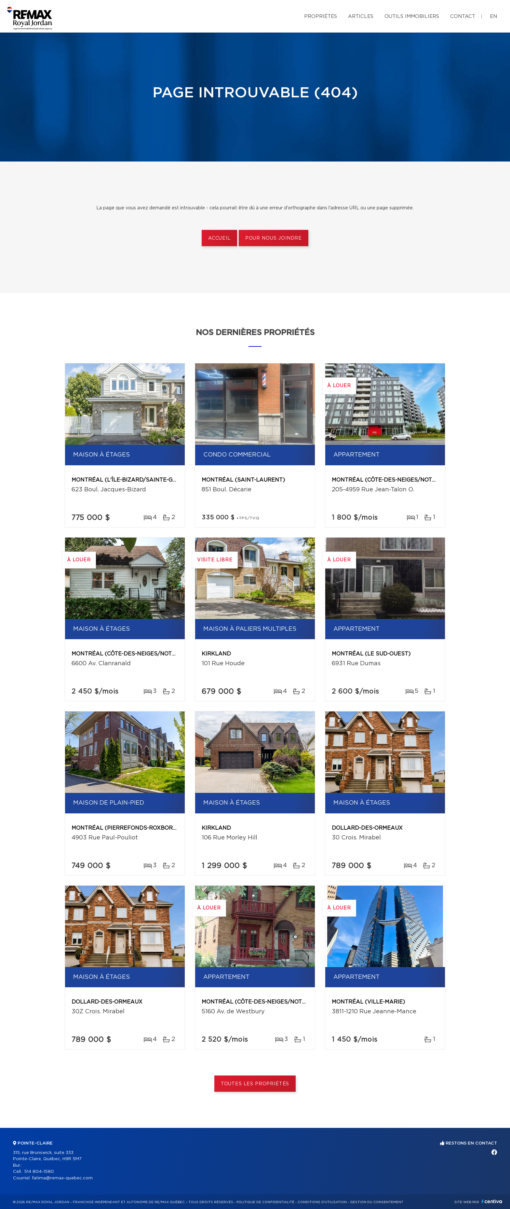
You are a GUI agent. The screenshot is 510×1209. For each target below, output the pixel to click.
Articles (360, 16)
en (493, 16)
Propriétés (320, 16)
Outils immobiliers (411, 16)
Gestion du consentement (376, 1202)
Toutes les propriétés (255, 1084)
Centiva (491, 1201)
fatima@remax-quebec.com (62, 1178)
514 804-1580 (39, 1172)
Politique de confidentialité (265, 1202)
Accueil (219, 238)
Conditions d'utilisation (322, 1202)
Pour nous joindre (273, 238)
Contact (462, 16)
